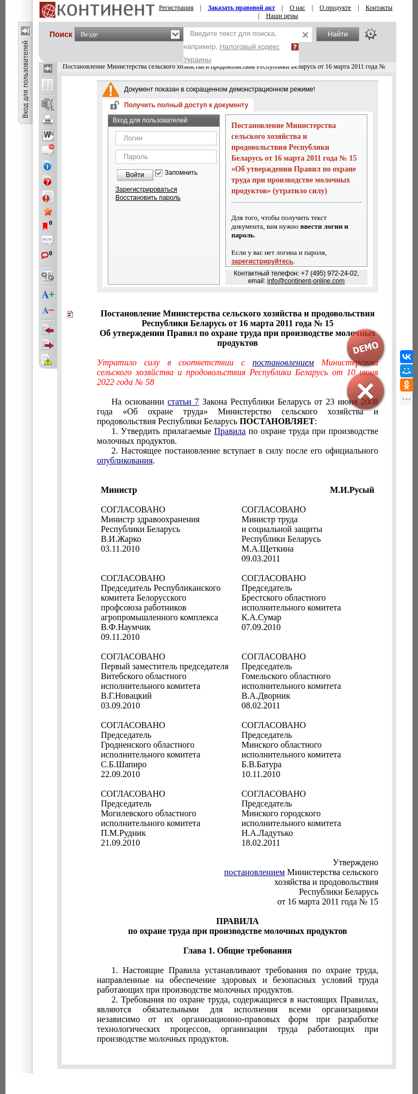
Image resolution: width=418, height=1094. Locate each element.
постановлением (254, 872)
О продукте (335, 7)
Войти (135, 175)
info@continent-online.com (306, 281)
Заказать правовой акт (241, 7)
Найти (338, 34)
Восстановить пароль (148, 197)
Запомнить (181, 172)
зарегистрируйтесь (262, 261)
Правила (230, 431)
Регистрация (176, 7)
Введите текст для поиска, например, (231, 46)
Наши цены (282, 16)
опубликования (125, 460)
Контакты (379, 7)
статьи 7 (183, 401)
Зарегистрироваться (146, 189)
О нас (297, 7)
